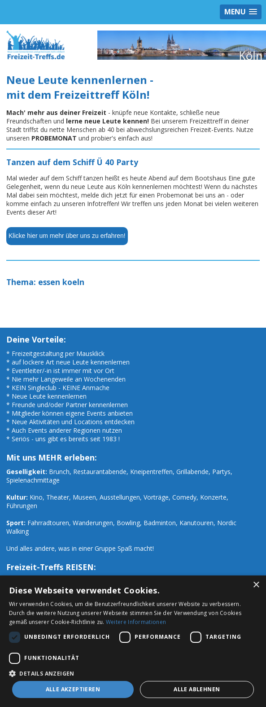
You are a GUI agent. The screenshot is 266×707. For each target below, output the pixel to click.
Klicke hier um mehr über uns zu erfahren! (67, 235)
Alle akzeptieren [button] (73, 689)
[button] (133, 673)
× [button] (256, 585)
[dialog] (133, 641)
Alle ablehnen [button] (197, 689)
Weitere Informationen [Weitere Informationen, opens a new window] (136, 622)
